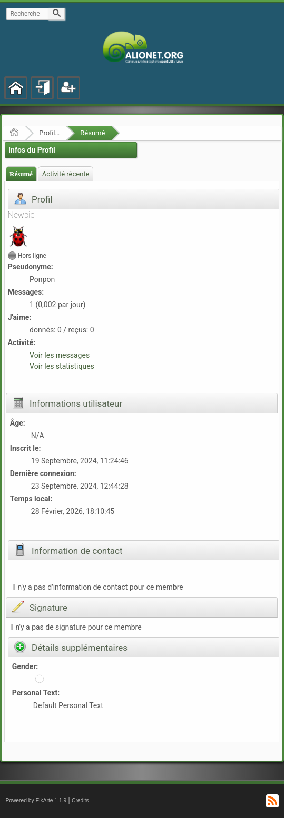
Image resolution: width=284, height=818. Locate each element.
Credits (80, 800)
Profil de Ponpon (49, 133)
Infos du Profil (31, 150)
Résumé (92, 133)
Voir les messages (60, 355)
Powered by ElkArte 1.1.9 (35, 800)
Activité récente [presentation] (66, 174)
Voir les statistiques (62, 366)
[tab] (21, 173)
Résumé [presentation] (21, 174)
